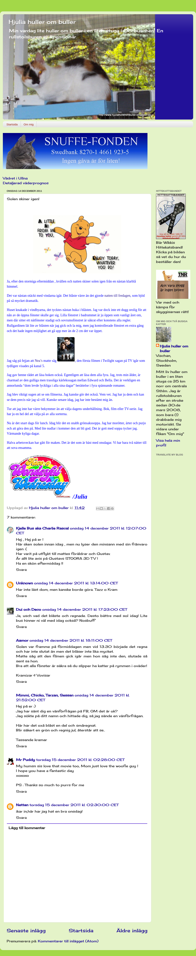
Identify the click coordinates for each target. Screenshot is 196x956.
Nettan (22, 805)
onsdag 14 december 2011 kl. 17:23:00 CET (84, 609)
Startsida (12, 124)
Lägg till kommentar (27, 828)
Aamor (22, 640)
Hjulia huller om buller (42, 21)
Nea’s (38, 361)
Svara (21, 569)
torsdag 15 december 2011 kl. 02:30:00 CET (74, 805)
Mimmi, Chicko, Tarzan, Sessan (44, 695)
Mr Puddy (25, 760)
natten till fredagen (117, 295)
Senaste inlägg (26, 930)
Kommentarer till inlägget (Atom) (68, 941)
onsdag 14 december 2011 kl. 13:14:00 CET (76, 583)
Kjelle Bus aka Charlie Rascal (42, 528)
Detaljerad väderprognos (26, 183)
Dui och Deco (28, 609)
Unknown (24, 583)
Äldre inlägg (131, 930)
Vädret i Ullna (15, 178)
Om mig (29, 124)
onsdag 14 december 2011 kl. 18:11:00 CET (70, 640)
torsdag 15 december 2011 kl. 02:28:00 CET (80, 760)
